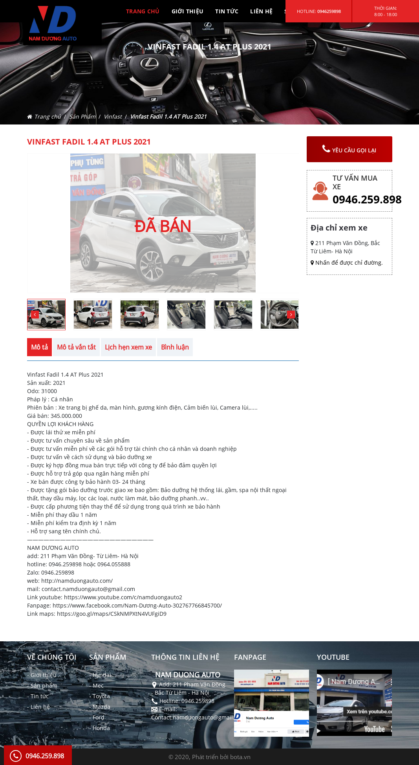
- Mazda (99, 706)
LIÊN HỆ (261, 11)
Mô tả (39, 347)
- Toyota (99, 696)
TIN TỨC (226, 11)
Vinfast (113, 116)
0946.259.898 (367, 199)
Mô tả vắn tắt (76, 347)
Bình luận (175, 347)
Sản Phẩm (82, 116)
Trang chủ (47, 116)
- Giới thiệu (42, 675)
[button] (291, 314)
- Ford (96, 717)
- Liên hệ (38, 706)
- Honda (99, 728)
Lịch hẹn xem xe (128, 347)
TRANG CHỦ (143, 11)
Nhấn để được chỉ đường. (347, 262)
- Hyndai (100, 675)
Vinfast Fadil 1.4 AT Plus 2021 (168, 116)
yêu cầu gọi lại (348, 149)
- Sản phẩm (42, 685)
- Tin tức (38, 696)
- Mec (96, 685)
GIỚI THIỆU (188, 11)
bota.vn (240, 757)
